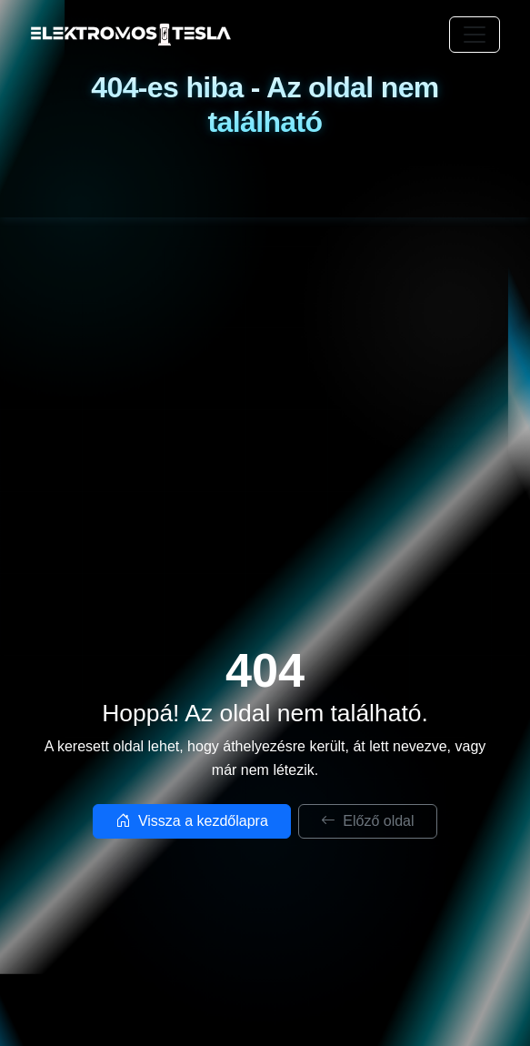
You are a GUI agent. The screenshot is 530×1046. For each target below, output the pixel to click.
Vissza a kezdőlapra (191, 821)
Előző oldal (368, 821)
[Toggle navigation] (474, 34)
